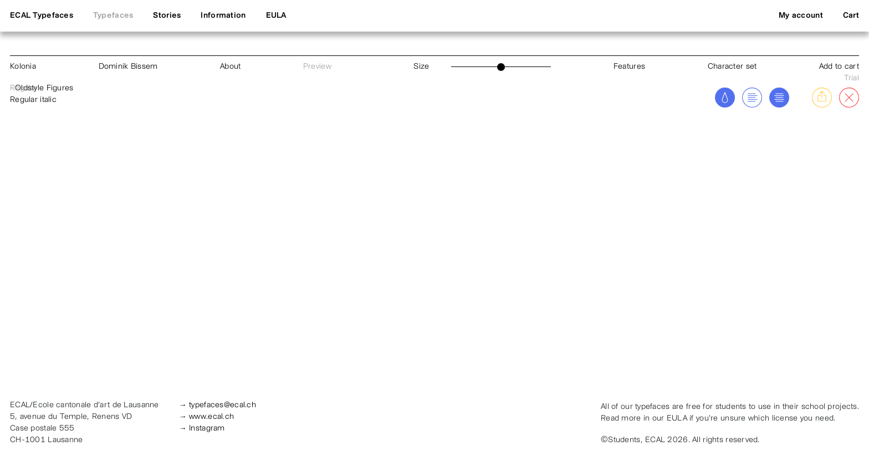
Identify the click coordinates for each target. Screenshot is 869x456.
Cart (851, 16)
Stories (167, 16)
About (230, 67)
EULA (276, 16)
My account (801, 16)
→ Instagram (202, 428)
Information (223, 16)
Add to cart (839, 67)
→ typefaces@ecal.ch (217, 405)
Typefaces (113, 16)
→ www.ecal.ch (206, 417)
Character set (732, 67)
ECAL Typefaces (41, 16)
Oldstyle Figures (44, 88)
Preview (317, 67)
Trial (851, 78)
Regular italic (33, 100)
